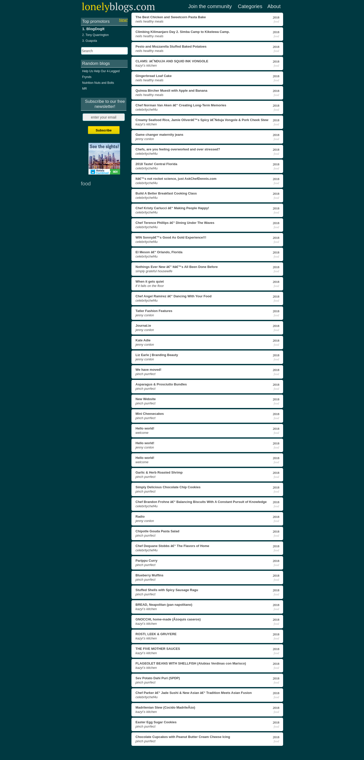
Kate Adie (142, 340)
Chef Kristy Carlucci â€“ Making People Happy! (172, 208)
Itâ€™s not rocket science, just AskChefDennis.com (175, 179)
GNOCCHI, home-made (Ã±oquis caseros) (168, 619)
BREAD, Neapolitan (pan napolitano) (163, 605)
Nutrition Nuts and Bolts (98, 83)
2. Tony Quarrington (95, 35)
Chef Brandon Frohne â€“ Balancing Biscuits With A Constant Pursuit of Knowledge (201, 502)
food (276, 21)
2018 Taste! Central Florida (156, 164)
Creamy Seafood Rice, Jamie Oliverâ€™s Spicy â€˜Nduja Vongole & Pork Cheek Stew (201, 120)
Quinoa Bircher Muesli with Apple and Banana (171, 90)
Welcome (141, 433)
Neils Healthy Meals (149, 21)
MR (84, 88)
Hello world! (144, 428)
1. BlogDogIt (93, 29)
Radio (140, 516)
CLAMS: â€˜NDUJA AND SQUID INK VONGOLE (171, 61)
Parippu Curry (146, 560)
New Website (145, 399)
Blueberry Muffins (149, 575)
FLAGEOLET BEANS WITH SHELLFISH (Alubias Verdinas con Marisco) (190, 663)
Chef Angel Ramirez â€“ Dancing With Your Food (173, 296)
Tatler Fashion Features (153, 311)
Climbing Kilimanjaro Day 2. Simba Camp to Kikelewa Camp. (182, 32)
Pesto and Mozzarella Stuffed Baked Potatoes (171, 46)
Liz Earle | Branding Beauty (156, 355)
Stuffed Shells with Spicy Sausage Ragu (166, 590)
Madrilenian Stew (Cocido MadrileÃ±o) (165, 707)
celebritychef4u (146, 109)
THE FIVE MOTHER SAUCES (157, 649)
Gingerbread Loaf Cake (153, 76)
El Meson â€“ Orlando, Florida (159, 252)
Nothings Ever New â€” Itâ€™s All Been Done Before (176, 267)
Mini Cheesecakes (149, 414)
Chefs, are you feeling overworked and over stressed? (177, 149)
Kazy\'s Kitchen (146, 65)
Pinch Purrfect (145, 374)
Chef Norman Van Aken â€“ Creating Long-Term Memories (180, 105)
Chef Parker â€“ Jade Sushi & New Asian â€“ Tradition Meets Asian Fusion (193, 693)
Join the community (210, 6)
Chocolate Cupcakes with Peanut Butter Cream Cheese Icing (182, 737)
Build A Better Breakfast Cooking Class (166, 193)
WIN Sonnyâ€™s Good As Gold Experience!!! (170, 237)
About (274, 6)
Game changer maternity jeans (159, 135)
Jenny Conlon (144, 139)
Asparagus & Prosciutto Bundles (161, 384)
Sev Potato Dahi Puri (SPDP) (157, 678)
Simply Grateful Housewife (153, 271)
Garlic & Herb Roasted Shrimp (159, 472)
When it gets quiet (149, 281)
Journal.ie (143, 325)
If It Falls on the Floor (149, 286)
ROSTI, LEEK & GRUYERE (156, 634)
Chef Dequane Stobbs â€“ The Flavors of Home (172, 546)
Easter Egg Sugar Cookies (156, 722)
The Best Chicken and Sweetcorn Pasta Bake (170, 17)
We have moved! (148, 370)
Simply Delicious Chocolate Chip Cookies (167, 487)
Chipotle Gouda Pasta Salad (157, 531)
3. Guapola (89, 41)
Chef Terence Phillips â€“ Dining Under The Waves (174, 223)
